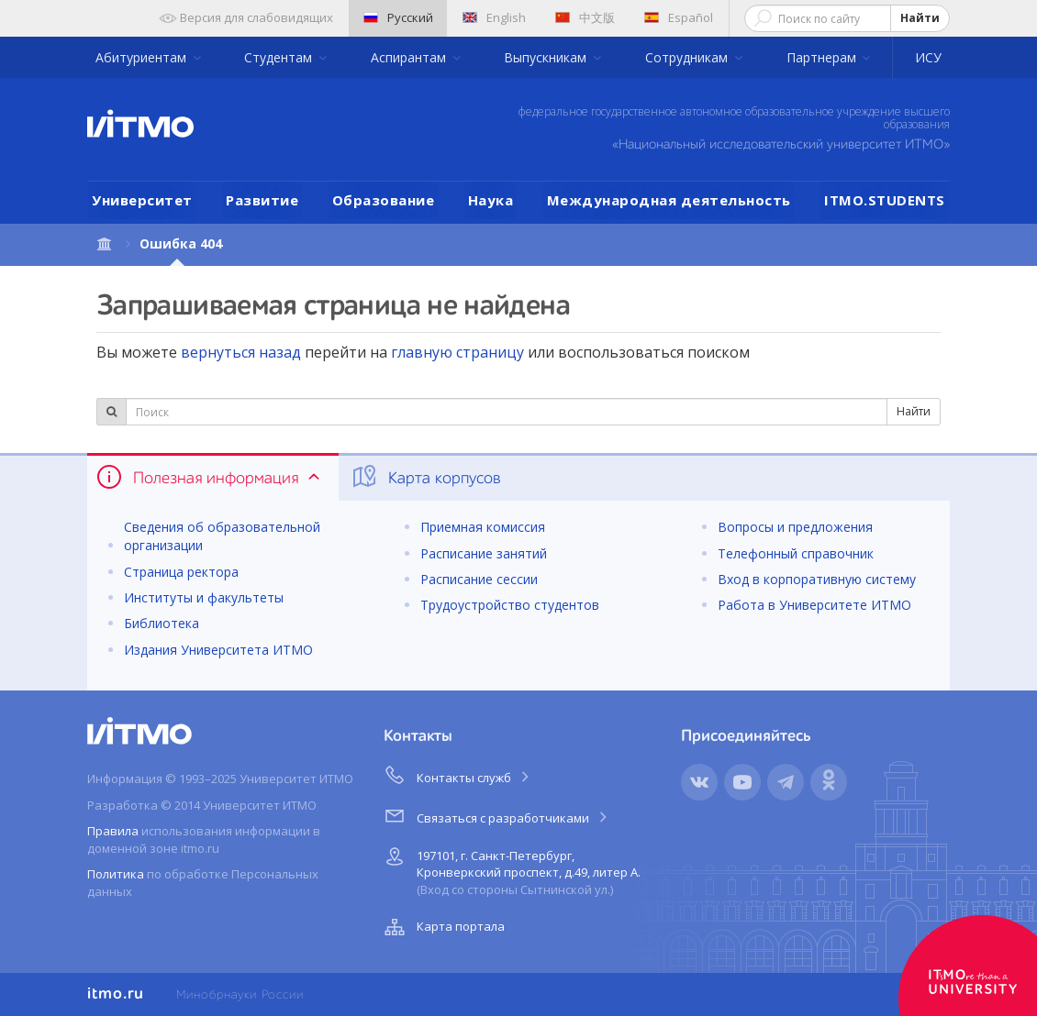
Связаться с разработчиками (497, 815)
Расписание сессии (479, 579)
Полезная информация (210, 476)
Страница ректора (181, 571)
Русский (398, 17)
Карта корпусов (425, 476)
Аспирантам (410, 57)
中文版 (585, 17)
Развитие (262, 200)
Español (678, 17)
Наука (491, 200)
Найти (920, 18)
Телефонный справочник (796, 553)
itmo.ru (115, 994)
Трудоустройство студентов (509, 604)
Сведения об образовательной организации (222, 536)
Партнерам (823, 57)
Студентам (280, 57)
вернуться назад (241, 352)
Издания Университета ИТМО (218, 649)
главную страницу (457, 352)
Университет (142, 200)
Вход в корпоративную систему (817, 579)
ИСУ (928, 57)
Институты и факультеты (204, 597)
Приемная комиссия (482, 527)
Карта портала (442, 927)
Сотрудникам (688, 57)
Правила (113, 831)
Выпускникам (547, 57)
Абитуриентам (142, 57)
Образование (383, 200)
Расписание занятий (483, 553)
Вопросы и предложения (795, 527)
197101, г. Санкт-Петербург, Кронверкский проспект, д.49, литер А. (510, 870)
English (494, 17)
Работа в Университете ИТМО (814, 604)
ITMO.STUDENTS (884, 200)
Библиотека (161, 623)
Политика (115, 874)
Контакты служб (458, 775)
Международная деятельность (669, 200)
